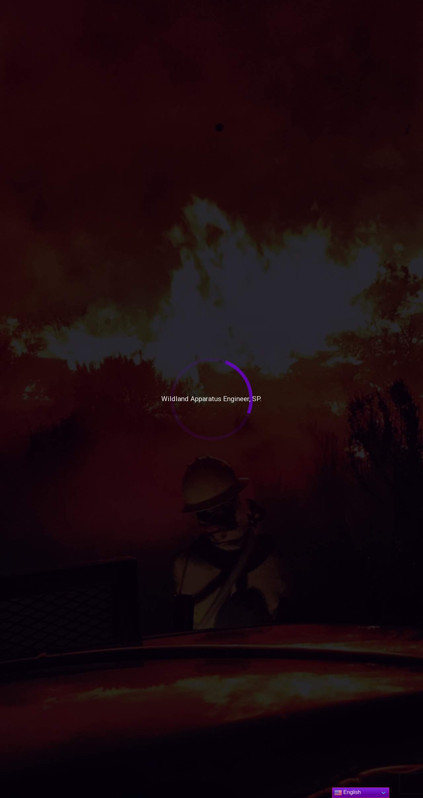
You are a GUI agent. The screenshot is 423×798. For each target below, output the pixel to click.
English (347, 793)
